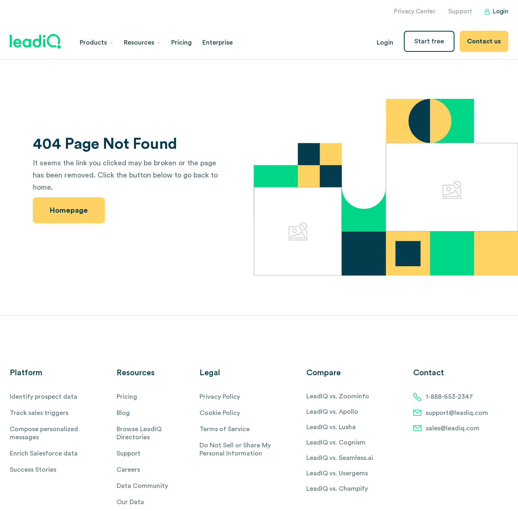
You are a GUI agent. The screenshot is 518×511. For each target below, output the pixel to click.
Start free (429, 41)
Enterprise (217, 42)
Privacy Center (414, 12)
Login (496, 11)
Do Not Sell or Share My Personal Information (235, 449)
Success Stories (33, 469)
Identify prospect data (43, 396)
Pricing (181, 42)
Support (460, 12)
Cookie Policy (220, 413)
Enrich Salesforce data (44, 453)
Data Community (142, 486)
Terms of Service (225, 429)
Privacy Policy (220, 396)
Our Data (130, 502)
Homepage (69, 210)
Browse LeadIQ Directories (139, 433)
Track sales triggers (39, 413)
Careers (128, 469)
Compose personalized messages (44, 433)
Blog (123, 413)
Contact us (484, 41)
